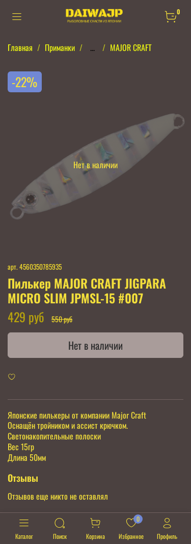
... (92, 47)
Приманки (60, 47)
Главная (20, 47)
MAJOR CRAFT (131, 47)
